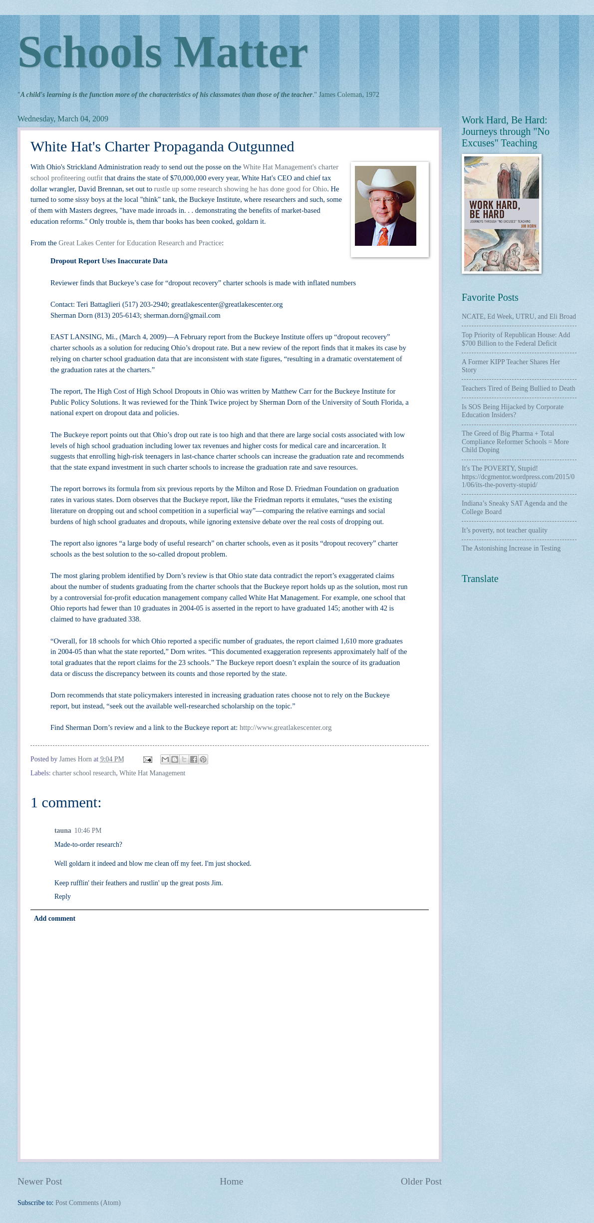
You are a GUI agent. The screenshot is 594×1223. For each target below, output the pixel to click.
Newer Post (39, 1181)
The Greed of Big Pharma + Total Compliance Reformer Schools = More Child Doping (515, 442)
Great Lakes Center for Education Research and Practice (140, 243)
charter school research (84, 773)
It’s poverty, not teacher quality (505, 530)
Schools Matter (162, 51)
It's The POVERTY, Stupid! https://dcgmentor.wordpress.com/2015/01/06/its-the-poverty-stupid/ (518, 477)
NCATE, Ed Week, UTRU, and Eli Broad (519, 316)
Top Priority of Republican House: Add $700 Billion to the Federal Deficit (516, 339)
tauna (62, 830)
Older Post (421, 1181)
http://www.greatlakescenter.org (286, 727)
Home (231, 1181)
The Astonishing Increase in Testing (511, 548)
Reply (62, 896)
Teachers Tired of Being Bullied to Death (518, 388)
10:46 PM (88, 830)
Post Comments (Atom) (88, 1203)
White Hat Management (152, 773)
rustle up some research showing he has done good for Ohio (240, 189)
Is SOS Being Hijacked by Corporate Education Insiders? (513, 411)
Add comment (54, 918)
